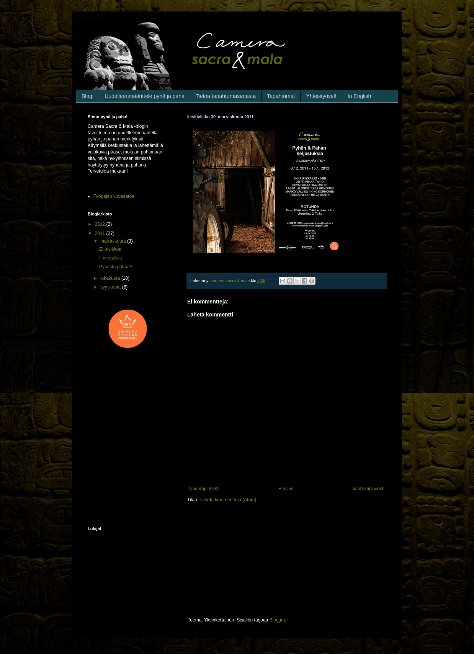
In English (359, 96)
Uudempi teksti (204, 488)
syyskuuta (111, 287)
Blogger (277, 620)
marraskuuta (113, 241)
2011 (100, 233)
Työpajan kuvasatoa (113, 196)
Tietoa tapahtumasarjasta (226, 96)
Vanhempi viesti (368, 488)
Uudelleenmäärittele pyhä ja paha (145, 96)
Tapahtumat (281, 96)
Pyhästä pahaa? (115, 266)
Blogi (87, 96)
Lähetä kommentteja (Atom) (227, 499)
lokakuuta (110, 278)
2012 (100, 224)
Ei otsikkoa (110, 249)
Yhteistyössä (321, 96)
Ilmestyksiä (110, 258)
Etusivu (285, 488)
